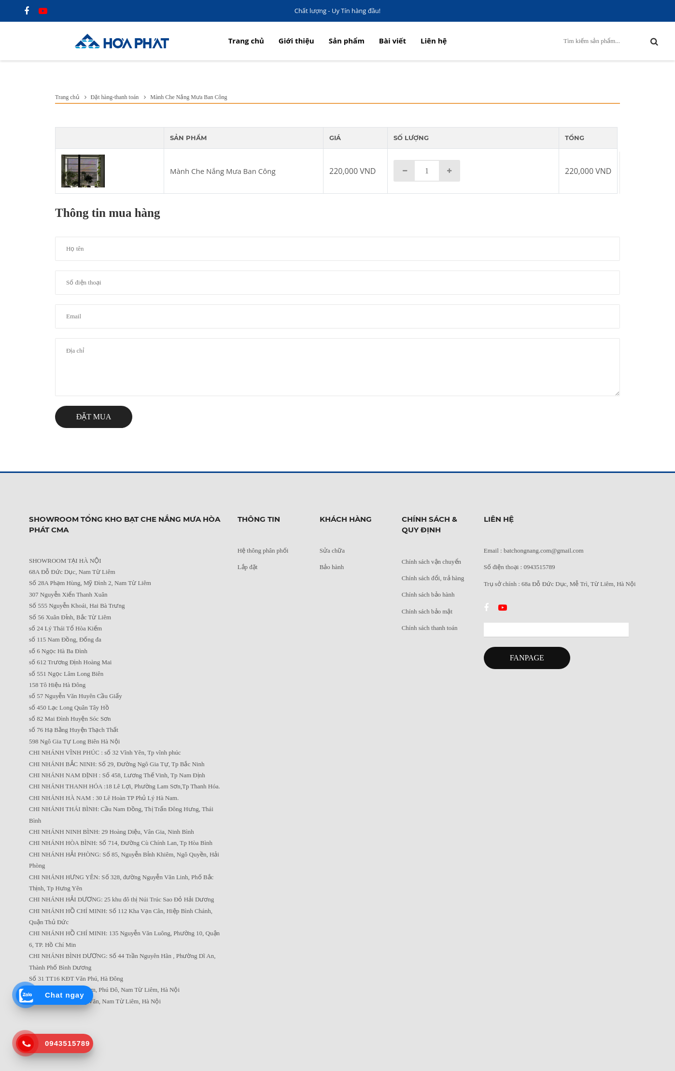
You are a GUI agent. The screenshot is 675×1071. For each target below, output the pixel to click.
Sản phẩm (347, 40)
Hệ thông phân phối (263, 550)
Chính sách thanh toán (430, 627)
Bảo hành (332, 567)
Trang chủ (246, 40)
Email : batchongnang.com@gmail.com (534, 550)
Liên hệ (434, 40)
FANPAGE (527, 658)
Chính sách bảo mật (427, 611)
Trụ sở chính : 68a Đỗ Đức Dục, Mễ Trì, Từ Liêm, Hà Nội (560, 583)
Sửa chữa (332, 550)
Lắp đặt (248, 567)
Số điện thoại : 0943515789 (519, 567)
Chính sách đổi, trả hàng (433, 578)
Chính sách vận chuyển (431, 561)
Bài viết (392, 40)
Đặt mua (93, 417)
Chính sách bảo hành (428, 594)
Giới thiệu (296, 40)
